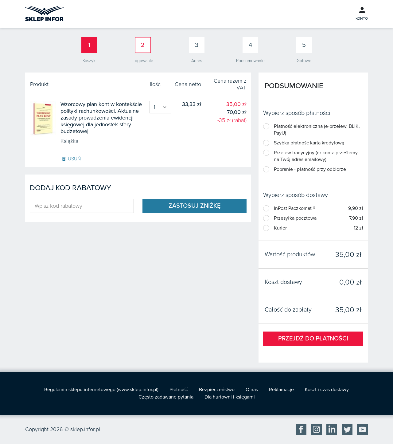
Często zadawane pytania (165, 397)
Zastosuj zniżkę (194, 206)
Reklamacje (281, 390)
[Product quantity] (160, 107)
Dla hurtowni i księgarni (229, 397)
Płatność (178, 390)
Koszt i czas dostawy (327, 390)
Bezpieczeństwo (217, 390)
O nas (252, 390)
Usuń (71, 159)
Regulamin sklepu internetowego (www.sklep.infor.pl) (101, 390)
